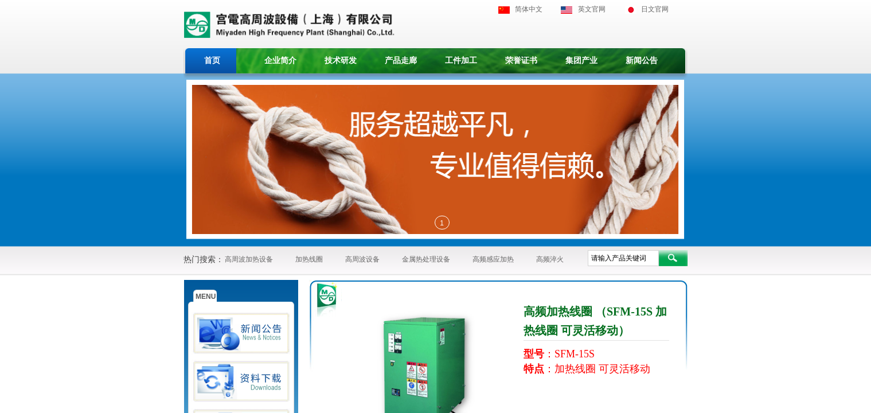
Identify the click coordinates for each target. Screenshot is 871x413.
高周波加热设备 (249, 259)
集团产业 (581, 60)
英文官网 (592, 9)
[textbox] (623, 258)
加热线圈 (309, 259)
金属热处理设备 (426, 259)
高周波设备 (362, 259)
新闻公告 (642, 60)
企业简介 (280, 60)
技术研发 (341, 60)
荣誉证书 (521, 60)
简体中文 (528, 9)
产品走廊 (401, 60)
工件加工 (461, 60)
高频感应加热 (493, 259)
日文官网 (655, 9)
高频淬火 (550, 259)
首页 (212, 60)
